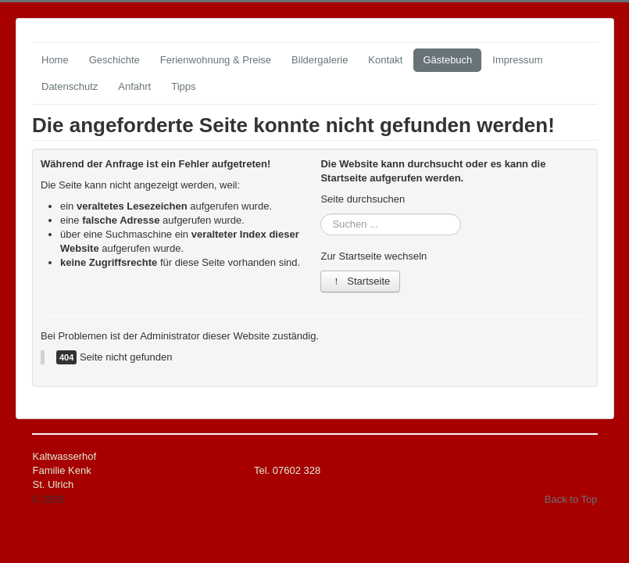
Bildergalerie (319, 60)
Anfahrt (134, 86)
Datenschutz (69, 86)
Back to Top (571, 499)
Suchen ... (320, 213)
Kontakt (385, 60)
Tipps (183, 86)
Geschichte (114, 60)
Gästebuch (447, 60)
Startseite (360, 281)
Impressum (517, 60)
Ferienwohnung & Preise (215, 60)
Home (55, 60)
